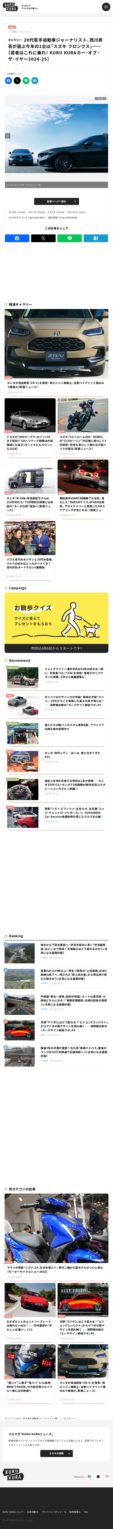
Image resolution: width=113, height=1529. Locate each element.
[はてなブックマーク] (34, 80)
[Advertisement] (56, 858)
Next (105, 135)
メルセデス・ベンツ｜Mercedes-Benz (27, 217)
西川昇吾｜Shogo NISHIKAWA (63, 217)
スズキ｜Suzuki (56, 212)
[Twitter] (17, 80)
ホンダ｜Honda (37, 212)
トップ (8, 1418)
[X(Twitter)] (98, 1476)
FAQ (86, 1511)
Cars (16, 1418)
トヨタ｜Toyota (17, 212)
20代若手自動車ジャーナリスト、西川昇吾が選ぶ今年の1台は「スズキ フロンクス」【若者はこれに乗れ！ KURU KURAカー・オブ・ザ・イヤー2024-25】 (42, 1418)
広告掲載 (31, 1511)
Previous (7, 135)
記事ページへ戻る (61, 201)
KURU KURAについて (13, 1511)
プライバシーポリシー (53, 1511)
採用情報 (74, 1511)
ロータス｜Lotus (77, 212)
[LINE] (26, 80)
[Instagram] (106, 1476)
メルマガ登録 (59, 1453)
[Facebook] (8, 80)
